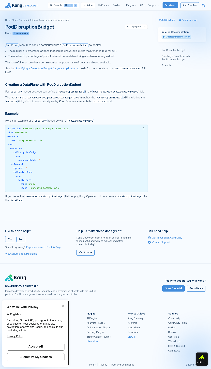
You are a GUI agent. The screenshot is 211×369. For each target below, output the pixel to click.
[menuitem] (103, 5)
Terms (92, 364)
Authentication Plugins (98, 327)
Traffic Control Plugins (99, 336)
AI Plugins (92, 318)
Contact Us (174, 350)
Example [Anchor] (12, 114)
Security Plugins (95, 332)
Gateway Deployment (40, 20)
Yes (10, 239)
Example (166, 65)
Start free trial (173, 288)
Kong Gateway (135, 318)
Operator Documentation (176, 37)
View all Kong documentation (21, 253)
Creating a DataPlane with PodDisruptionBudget (176, 58)
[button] (144, 128)
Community (174, 318)
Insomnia (132, 322)
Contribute (85, 252)
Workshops (174, 341)
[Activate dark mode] (204, 5)
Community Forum (177, 322)
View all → (92, 341)
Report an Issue (34, 247)
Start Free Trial (189, 5)
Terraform (133, 332)
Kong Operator (20, 20)
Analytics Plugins (96, 322)
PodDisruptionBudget (173, 50)
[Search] (63, 5)
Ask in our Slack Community (165, 237)
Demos (172, 332)
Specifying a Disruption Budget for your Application (45, 68)
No (21, 239)
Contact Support (159, 242)
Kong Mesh (134, 327)
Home (8, 20)
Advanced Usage (61, 20)
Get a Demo (170, 5)
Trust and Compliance (122, 364)
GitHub (172, 327)
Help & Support (176, 346)
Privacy (103, 364)
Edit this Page (54, 247)
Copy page (134, 26)
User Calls (173, 336)
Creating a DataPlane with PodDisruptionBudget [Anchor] (43, 85)
